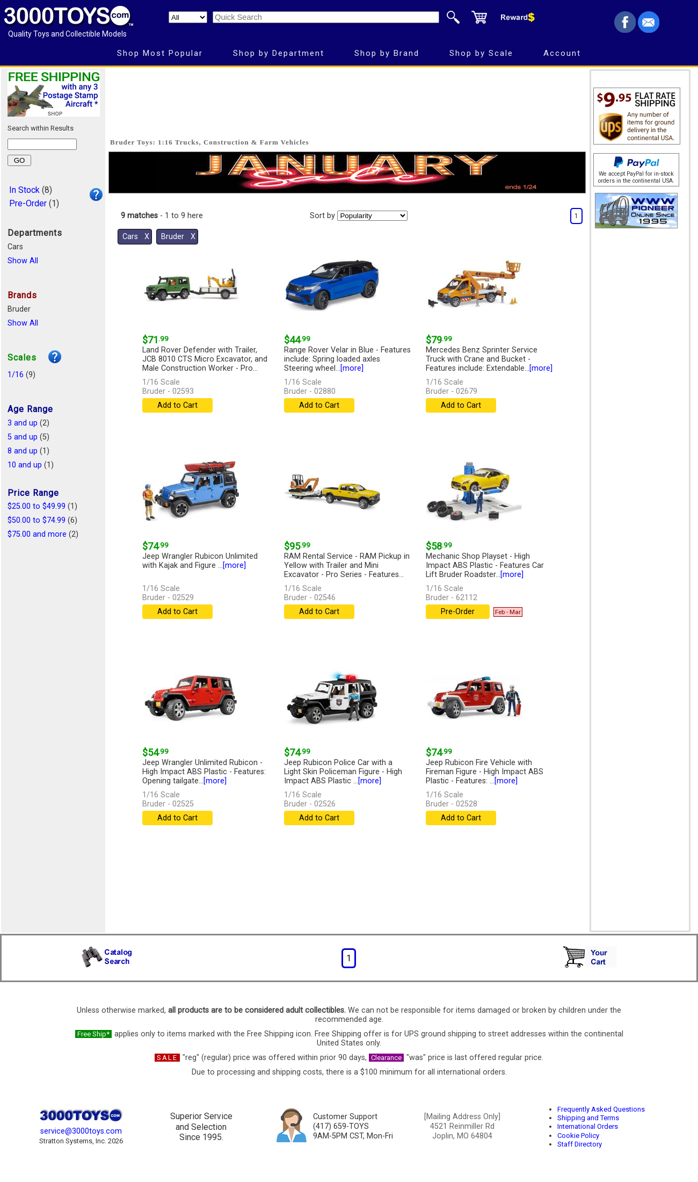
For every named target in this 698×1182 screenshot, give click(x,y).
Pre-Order (28, 203)
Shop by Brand (386, 53)
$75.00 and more (37, 534)
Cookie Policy (578, 1135)
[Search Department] (188, 17)
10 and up (25, 465)
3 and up (23, 423)
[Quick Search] (326, 17)
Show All (23, 260)
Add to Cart (177, 405)
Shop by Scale (481, 53)
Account (562, 53)
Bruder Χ (178, 236)
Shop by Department (278, 53)
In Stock (24, 190)
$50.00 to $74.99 (37, 520)
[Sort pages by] (372, 216)
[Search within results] (42, 144)
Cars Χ (135, 236)
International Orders (587, 1126)
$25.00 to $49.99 (37, 506)
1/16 (16, 374)
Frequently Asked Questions (601, 1109)
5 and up (23, 437)
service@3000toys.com (81, 1131)
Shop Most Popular (160, 53)
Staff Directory (579, 1144)
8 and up (23, 451)
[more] (351, 368)
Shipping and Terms (588, 1118)
